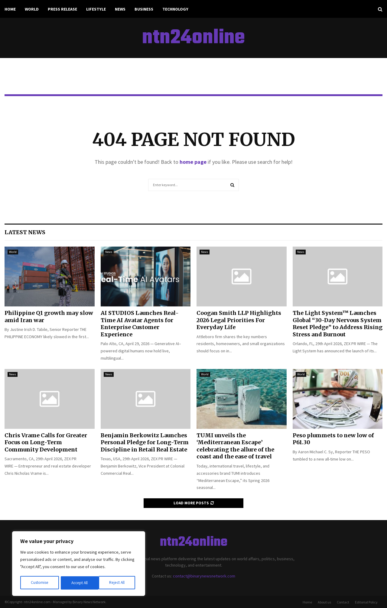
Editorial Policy (366, 602)
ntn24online (193, 38)
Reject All (79, 583)
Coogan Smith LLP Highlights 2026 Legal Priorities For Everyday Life (239, 320)
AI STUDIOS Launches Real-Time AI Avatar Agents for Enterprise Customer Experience (140, 323)
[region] (78, 564)
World (32, 9)
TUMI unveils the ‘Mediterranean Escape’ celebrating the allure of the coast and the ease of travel (235, 446)
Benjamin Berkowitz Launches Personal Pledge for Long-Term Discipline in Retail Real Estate (145, 442)
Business (144, 9)
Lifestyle (96, 9)
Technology (175, 9)
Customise (39, 583)
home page (193, 161)
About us (324, 602)
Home (10, 9)
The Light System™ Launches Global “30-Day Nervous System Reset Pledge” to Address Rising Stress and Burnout (337, 323)
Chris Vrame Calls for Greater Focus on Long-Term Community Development (46, 442)
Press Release (62, 9)
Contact (343, 602)
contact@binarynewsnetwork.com (204, 576)
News (120, 9)
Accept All (118, 583)
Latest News (25, 232)
